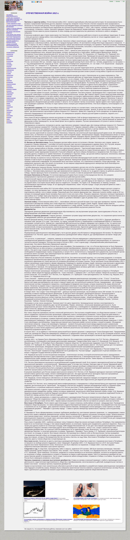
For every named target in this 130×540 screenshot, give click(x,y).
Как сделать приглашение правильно (13, 32)
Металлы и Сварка (11, 89)
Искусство (9, 71)
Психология (9, 101)
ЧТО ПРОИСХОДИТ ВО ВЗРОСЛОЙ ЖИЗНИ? (85, 519)
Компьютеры (9, 75)
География (9, 64)
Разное (8, 103)
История (8, 73)
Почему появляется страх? (13, 23)
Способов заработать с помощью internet (12, 41)
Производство (10, 99)
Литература (9, 77)
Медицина (9, 85)
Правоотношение (11, 98)
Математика (9, 82)
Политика (8, 96)
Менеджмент (9, 87)
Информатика (10, 70)
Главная (111, 1)
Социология (9, 106)
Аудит (7, 57)
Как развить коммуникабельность (12, 15)
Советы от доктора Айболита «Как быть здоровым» (14, 29)
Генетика (8, 63)
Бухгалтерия (9, 61)
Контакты (118, 1)
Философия (9, 115)
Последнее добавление (12, 47)
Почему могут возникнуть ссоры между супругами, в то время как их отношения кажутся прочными (14, 19)
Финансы (8, 117)
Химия (8, 119)
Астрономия (9, 56)
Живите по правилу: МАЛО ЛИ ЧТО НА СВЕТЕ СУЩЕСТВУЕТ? (41, 498)
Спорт (7, 108)
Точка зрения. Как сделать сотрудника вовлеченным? (13, 35)
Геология (8, 66)
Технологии (9, 110)
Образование (9, 92)
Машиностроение (11, 84)
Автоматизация (10, 52)
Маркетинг (9, 80)
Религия (8, 105)
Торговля (8, 112)
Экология (8, 121)
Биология (8, 59)
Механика (9, 91)
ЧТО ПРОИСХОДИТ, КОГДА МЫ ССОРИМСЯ (85, 498)
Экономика (9, 122)
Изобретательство (11, 68)
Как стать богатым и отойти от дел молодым (14, 26)
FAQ (124, 1)
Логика (8, 78)
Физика (8, 114)
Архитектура (9, 54)
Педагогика (9, 94)
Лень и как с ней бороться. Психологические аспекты (13, 38)
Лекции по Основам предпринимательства (12, 44)
